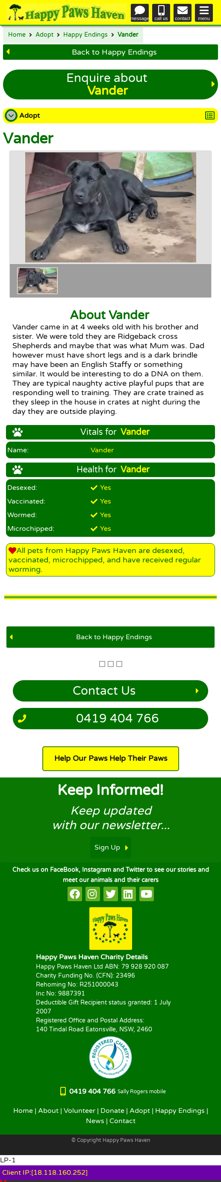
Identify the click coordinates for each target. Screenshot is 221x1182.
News (95, 1121)
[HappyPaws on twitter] (110, 894)
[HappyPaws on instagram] (92, 894)
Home (17, 35)
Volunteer (79, 1110)
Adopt (44, 35)
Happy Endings (85, 35)
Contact (122, 1121)
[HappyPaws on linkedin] (128, 894)
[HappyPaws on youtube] (146, 894)
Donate (112, 1110)
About (48, 1110)
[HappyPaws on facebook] (75, 894)
